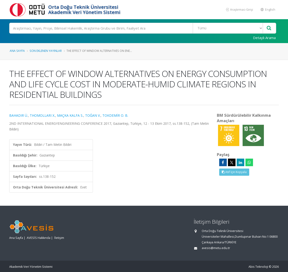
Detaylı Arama (264, 37)
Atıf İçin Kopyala (234, 172)
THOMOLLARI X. (42, 115)
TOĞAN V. (92, 115)
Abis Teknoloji (258, 267)
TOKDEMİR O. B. (115, 115)
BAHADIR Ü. (18, 115)
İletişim (59, 238)
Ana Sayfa (17, 51)
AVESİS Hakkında (38, 238)
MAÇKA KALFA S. (70, 115)
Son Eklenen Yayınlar (46, 51)
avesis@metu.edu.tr (216, 248)
